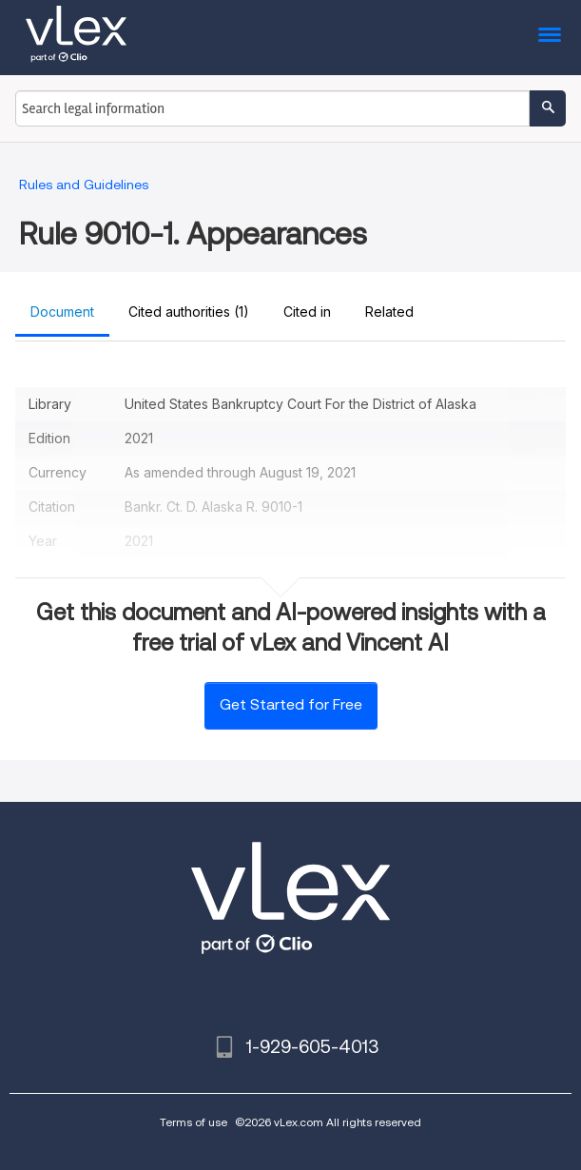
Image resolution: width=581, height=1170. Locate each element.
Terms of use (193, 1122)
